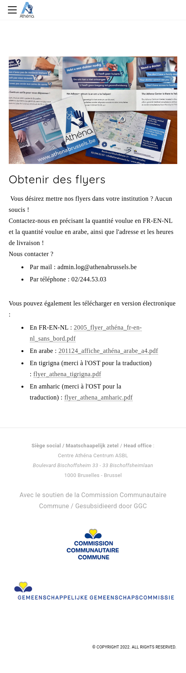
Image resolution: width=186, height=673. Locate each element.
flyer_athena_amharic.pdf (98, 397)
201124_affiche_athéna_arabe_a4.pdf (108, 350)
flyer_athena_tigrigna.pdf (67, 374)
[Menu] (14, 10)
